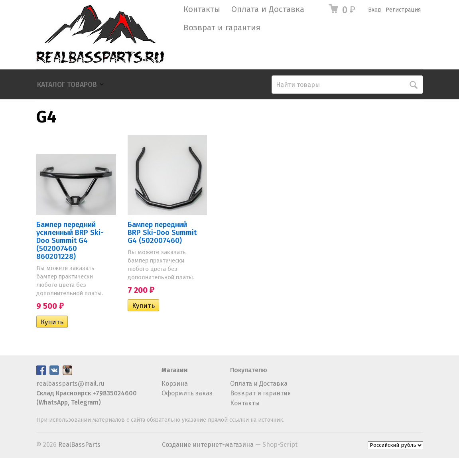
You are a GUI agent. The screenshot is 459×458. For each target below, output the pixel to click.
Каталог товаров (67, 85)
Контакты (201, 9)
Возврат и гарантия (221, 28)
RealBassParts (79, 444)
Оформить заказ (187, 393)
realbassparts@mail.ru (70, 383)
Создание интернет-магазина (208, 444)
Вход (374, 9)
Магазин (175, 370)
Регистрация (403, 9)
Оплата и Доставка (267, 9)
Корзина (175, 383)
